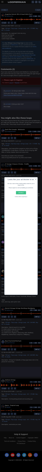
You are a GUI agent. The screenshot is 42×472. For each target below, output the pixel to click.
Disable (21, 192)
